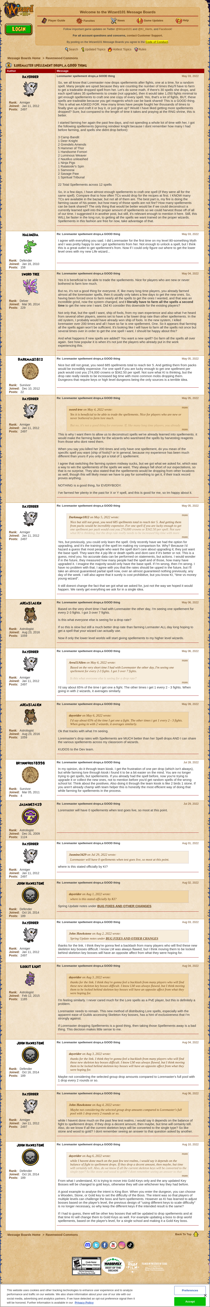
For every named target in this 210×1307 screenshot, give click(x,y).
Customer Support (104, 1285)
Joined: (15, 106)
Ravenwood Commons (62, 58)
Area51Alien (30, 603)
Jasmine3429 (30, 804)
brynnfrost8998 (30, 763)
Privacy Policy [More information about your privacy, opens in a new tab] (84, 1305)
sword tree (30, 274)
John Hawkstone (30, 883)
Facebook (165, 29)
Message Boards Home (24, 58)
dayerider (30, 77)
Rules (142, 49)
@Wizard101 (124, 29)
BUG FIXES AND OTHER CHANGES (124, 906)
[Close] (205, 1298)
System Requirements (77, 1285)
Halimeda (30, 235)
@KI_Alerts (145, 29)
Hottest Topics (122, 49)
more (185, 407)
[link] (61, 1264)
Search (73, 49)
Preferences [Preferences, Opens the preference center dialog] (190, 1292)
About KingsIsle (127, 1285)
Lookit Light (30, 966)
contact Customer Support (144, 35)
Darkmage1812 (30, 359)
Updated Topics (95, 49)
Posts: (14, 109)
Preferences (146, 1285)
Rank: (13, 102)
